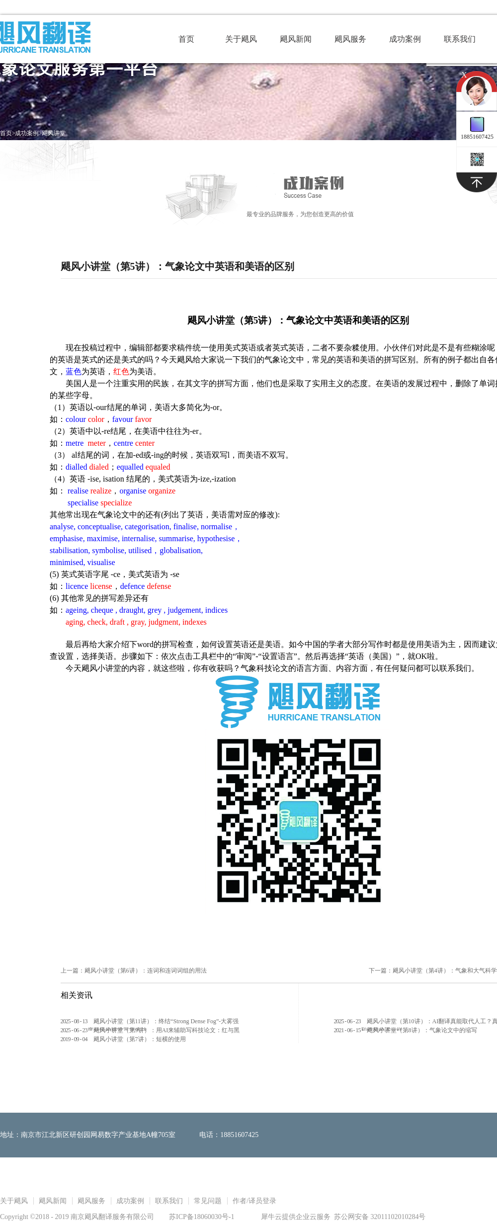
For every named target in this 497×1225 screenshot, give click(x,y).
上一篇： (134, 970)
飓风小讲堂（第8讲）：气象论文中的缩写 (422, 1030)
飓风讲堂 (54, 133)
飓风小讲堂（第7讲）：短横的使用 (139, 1039)
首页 (186, 39)
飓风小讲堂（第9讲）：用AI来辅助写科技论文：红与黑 (166, 1030)
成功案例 (27, 133)
